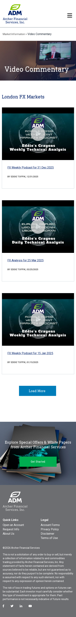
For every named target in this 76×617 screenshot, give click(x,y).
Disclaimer (47, 533)
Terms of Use (49, 538)
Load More (37, 391)
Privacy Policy (50, 529)
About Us (8, 533)
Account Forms (50, 525)
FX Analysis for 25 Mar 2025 (25, 260)
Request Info (11, 529)
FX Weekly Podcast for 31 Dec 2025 (30, 167)
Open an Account (13, 525)
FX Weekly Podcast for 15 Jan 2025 (30, 353)
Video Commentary (40, 34)
